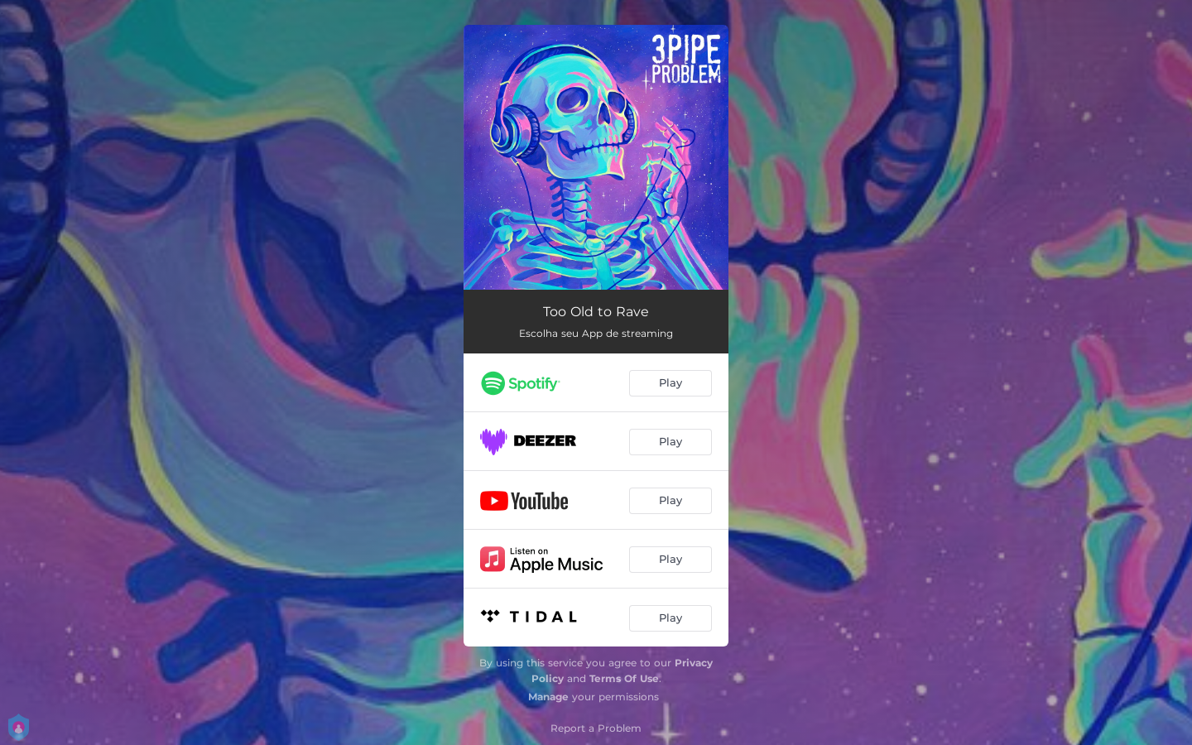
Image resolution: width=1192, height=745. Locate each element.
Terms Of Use (624, 678)
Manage (548, 696)
